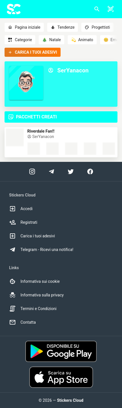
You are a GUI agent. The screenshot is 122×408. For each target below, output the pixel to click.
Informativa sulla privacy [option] (36, 295)
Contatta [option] (22, 322)
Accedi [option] (21, 208)
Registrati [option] (23, 222)
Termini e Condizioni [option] (33, 308)
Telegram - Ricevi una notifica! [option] (41, 249)
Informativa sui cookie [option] (34, 281)
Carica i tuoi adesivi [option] (32, 236)
